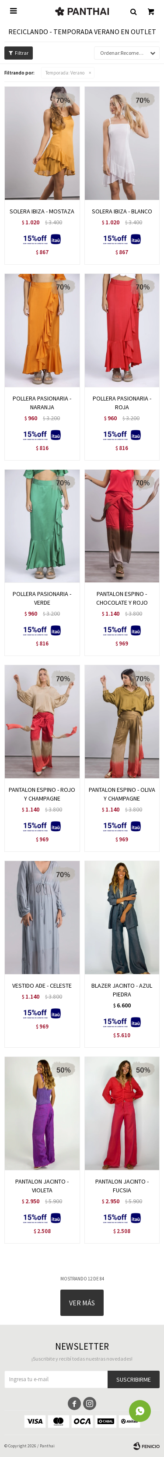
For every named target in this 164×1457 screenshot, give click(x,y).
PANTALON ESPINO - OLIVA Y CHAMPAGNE (122, 794)
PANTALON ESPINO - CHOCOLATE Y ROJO (122, 598)
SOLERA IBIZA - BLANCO (122, 211)
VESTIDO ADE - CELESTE (42, 985)
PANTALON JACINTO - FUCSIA (122, 1185)
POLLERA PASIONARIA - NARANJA (42, 402)
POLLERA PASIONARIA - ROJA (122, 402)
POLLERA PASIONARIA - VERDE (42, 598)
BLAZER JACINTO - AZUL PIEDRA (121, 990)
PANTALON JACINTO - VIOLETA (42, 1185)
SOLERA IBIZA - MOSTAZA (42, 211)
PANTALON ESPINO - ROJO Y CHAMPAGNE (42, 794)
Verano (64, 73)
